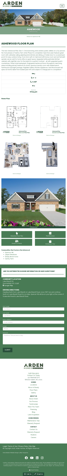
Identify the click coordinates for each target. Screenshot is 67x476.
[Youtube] (31, 458)
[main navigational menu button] (62, 5)
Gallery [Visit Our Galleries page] (33, 393)
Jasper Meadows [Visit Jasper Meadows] (11, 254)
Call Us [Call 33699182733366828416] (27, 474)
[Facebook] (26, 458)
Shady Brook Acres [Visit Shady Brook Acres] (11, 257)
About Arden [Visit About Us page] (33, 399)
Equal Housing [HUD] (33, 470)
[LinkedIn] (36, 458)
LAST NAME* (6, 313)
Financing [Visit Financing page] (33, 409)
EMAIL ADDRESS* (7, 319)
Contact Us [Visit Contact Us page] (33, 429)
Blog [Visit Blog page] (33, 412)
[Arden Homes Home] (12, 2)
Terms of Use (12, 446)
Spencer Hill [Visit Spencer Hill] (9, 252)
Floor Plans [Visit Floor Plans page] (33, 390)
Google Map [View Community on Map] (8, 285)
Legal (5, 446)
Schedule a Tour (50, 242)
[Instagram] (41, 458)
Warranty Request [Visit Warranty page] (33, 423)
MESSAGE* (5, 333)
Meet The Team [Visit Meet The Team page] (33, 407)
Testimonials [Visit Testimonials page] (33, 404)
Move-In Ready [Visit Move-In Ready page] (33, 387)
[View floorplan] (16, 118)
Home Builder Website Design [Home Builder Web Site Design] (10, 452)
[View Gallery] (33, 202)
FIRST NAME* (6, 306)
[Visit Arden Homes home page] (33, 366)
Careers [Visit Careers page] (33, 437)
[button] (7, 203)
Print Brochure (50, 235)
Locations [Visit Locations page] (33, 385)
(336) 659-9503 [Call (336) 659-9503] (33, 373)
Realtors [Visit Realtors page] (33, 435)
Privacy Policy (23, 446)
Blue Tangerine (24, 452)
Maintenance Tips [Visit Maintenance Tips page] (33, 421)
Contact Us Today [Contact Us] (33, 375)
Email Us (38, 474)
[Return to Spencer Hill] (33, 36)
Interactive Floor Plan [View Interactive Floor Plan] (17, 235)
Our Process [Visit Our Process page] (33, 401)
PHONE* (5, 326)
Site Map (32, 446)
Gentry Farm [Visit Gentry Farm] (9, 259)
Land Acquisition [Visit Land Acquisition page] (33, 415)
